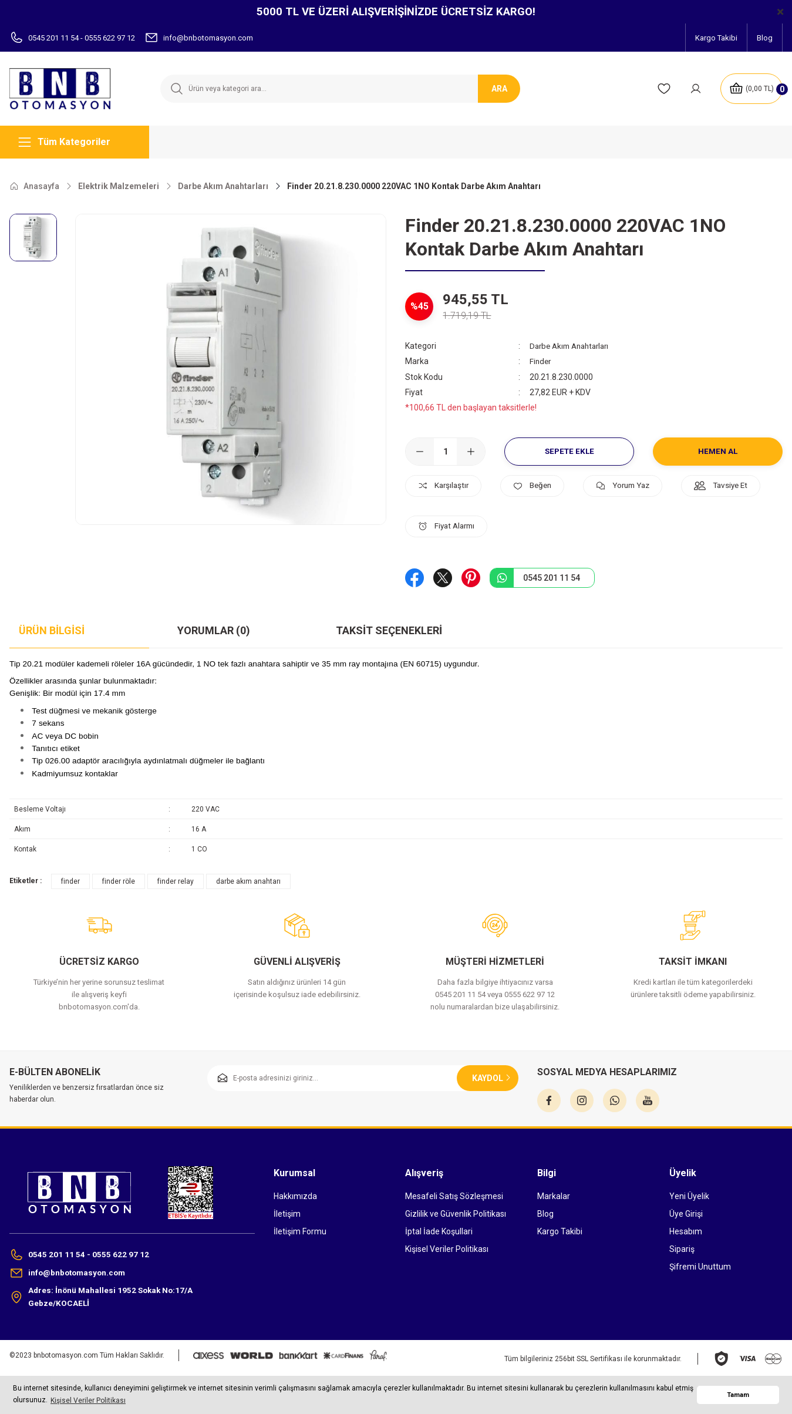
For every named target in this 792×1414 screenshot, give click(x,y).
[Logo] (66, 88)
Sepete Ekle (569, 451)
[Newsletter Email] (362, 1077)
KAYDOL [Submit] (492, 1077)
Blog (545, 1213)
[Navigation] (79, 142)
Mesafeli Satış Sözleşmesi (454, 1195)
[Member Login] (693, 89)
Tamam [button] (738, 1395)
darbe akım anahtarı (248, 881)
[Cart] (750, 88)
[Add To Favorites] (541, 485)
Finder (541, 361)
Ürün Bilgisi (52, 630)
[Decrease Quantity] (420, 450)
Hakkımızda (295, 1195)
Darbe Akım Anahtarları (573, 346)
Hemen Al (717, 451)
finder (70, 881)
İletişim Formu (300, 1230)
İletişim (287, 1213)
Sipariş (682, 1248)
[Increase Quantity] (471, 450)
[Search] (339, 89)
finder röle (118, 881)
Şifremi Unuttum (700, 1266)
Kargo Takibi (559, 1230)
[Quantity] (445, 450)
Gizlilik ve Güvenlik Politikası (455, 1213)
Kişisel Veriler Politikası (446, 1248)
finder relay (175, 881)
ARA (499, 88)
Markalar (553, 1195)
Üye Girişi (686, 1213)
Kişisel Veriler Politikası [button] (88, 1400)
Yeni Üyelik (689, 1195)
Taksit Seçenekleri (389, 630)
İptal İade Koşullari (439, 1230)
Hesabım (685, 1230)
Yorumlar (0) (213, 630)
